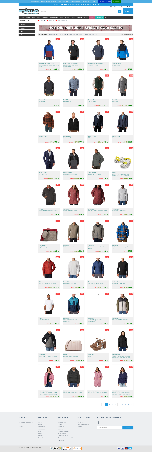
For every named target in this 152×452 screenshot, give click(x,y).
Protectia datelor (62, 433)
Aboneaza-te (128, 428)
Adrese (80, 426)
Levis (27, 70)
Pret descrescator (78, 34)
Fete (33, 17)
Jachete (50, 21)
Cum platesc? (62, 422)
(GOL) (128, 11)
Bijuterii (73, 17)
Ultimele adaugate (53, 34)
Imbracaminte (54, 17)
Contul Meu (81, 422)
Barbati (28, 17)
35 (20, 37)
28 (20, 31)
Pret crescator (68, 34)
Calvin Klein (27, 60)
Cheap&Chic (99, 17)
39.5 (25, 48)
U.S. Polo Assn (27, 57)
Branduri (107, 17)
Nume (61, 34)
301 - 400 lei (27, 89)
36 (29, 37)
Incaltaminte (45, 17)
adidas (27, 73)
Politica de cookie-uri (64, 431)
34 (29, 34)
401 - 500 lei (27, 91)
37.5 (21, 44)
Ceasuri (80, 17)
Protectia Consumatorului (65, 438)
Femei (22, 17)
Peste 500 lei (27, 94)
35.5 (25, 37)
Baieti (38, 17)
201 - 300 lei (27, 86)
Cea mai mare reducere (90, 34)
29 (25, 31)
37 (25, 41)
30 (29, 31)
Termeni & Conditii (63, 435)
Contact (21, 426)
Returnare (61, 426)
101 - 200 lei (27, 83)
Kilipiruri (92, 17)
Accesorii (67, 17)
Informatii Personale (83, 424)
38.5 (29, 44)
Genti (61, 17)
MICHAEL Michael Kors (27, 62)
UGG (27, 65)
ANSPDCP (61, 440)
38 (25, 44)
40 (29, 48)
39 (20, 48)
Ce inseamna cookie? (105, 1)
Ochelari (86, 17)
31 (20, 34)
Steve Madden (27, 68)
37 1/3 (29, 41)
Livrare (60, 424)
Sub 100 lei (27, 80)
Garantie (60, 429)
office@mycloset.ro (26, 422)
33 (25, 34)
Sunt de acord (116, 1)
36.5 (21, 41)
